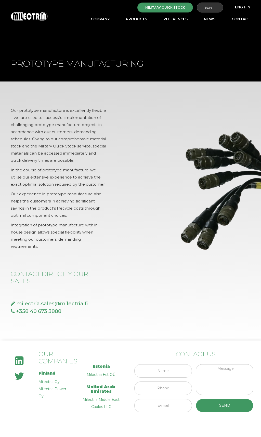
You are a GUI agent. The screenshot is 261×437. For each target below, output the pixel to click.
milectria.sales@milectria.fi (49, 304)
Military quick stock (165, 7)
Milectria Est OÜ (101, 374)
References (175, 19)
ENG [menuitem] (239, 7)
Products (136, 19)
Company (100, 19)
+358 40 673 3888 (36, 311)
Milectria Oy (49, 381)
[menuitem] (239, 7)
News (209, 19)
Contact (241, 19)
